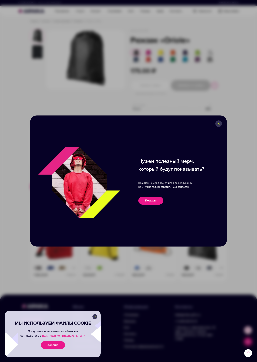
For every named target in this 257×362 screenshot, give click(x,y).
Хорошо (52, 345)
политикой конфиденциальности (63, 335)
